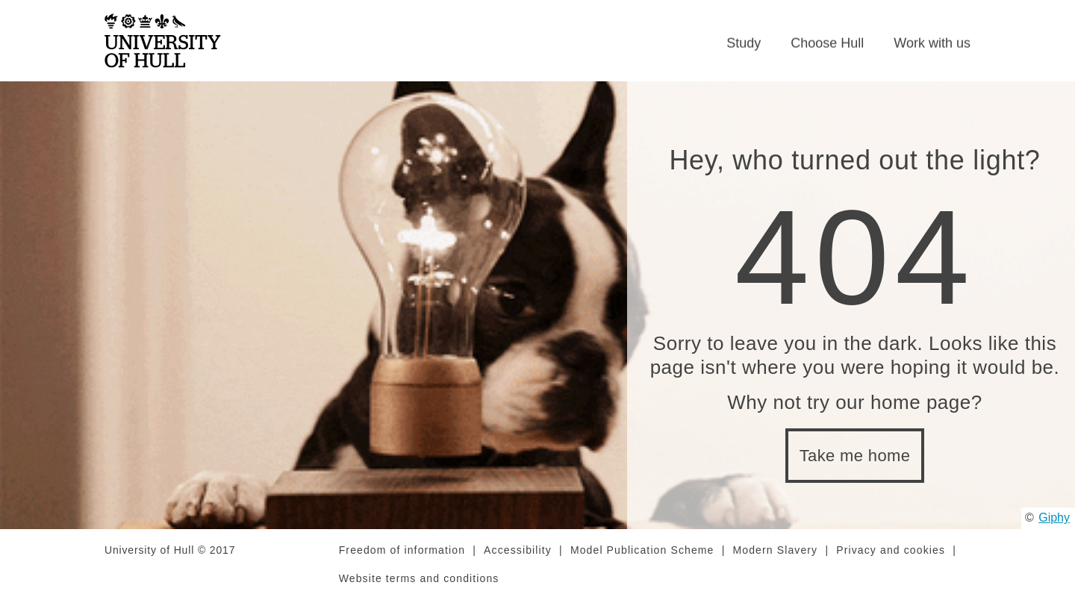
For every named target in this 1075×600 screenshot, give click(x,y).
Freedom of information (402, 550)
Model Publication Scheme (642, 550)
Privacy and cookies (890, 550)
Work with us (932, 43)
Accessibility (518, 550)
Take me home (855, 455)
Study (743, 43)
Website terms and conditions (419, 578)
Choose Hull (827, 43)
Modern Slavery (775, 550)
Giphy (1054, 517)
